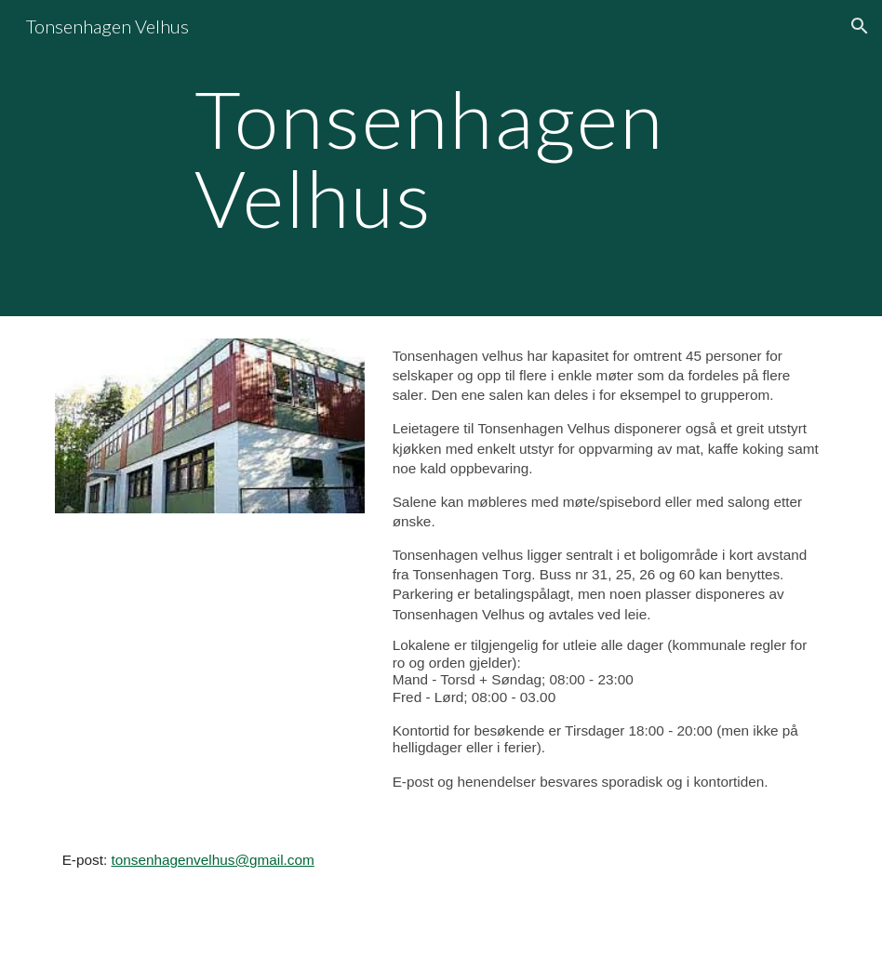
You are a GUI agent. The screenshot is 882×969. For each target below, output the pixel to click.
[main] (441, 159)
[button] (859, 26)
